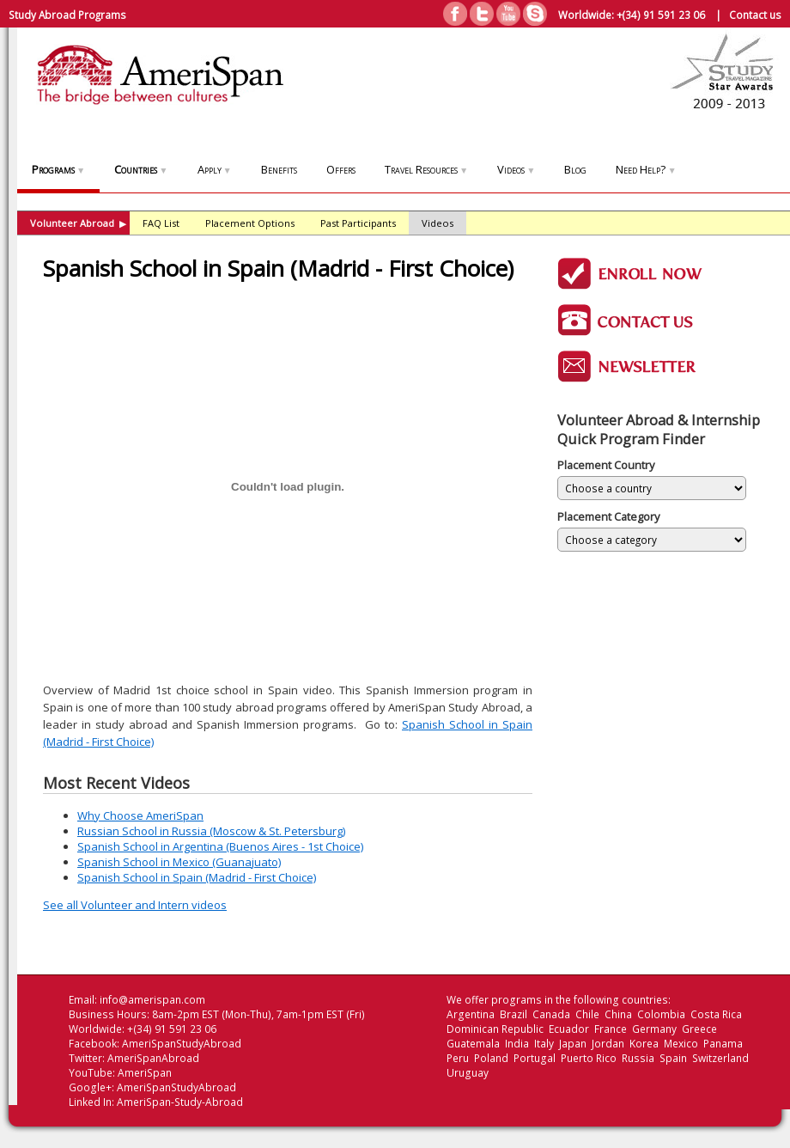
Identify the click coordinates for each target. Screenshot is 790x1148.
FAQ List (161, 223)
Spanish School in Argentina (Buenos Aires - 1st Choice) (220, 846)
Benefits (279, 169)
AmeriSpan (145, 1073)
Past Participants (358, 223)
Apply (215, 169)
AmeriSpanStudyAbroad (181, 1043)
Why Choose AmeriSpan (140, 815)
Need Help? (646, 169)
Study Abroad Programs (67, 14)
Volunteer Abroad (78, 223)
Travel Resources (426, 169)
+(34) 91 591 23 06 (661, 14)
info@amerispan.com (152, 999)
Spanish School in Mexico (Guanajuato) (179, 862)
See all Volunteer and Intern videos (135, 905)
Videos (516, 169)
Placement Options (250, 223)
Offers (341, 169)
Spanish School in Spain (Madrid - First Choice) (196, 877)
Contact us (755, 14)
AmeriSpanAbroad (153, 1058)
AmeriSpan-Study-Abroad (180, 1102)
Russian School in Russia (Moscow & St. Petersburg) (211, 831)
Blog (575, 169)
